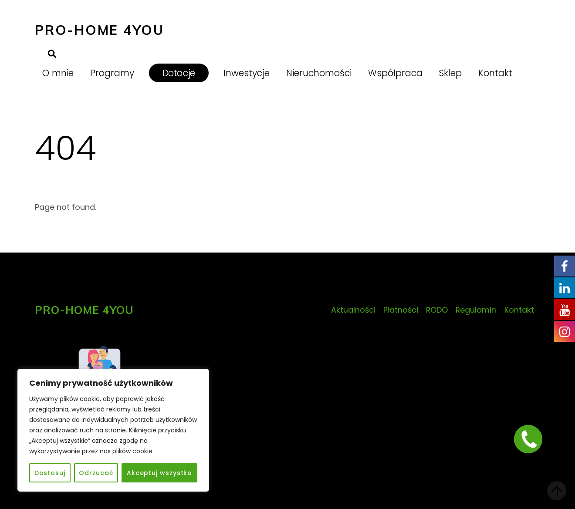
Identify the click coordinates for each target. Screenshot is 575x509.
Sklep (450, 73)
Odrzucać (96, 473)
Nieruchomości (319, 73)
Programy (112, 73)
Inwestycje (246, 73)
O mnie (58, 73)
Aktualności (353, 309)
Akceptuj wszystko (159, 473)
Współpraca (395, 73)
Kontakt (495, 73)
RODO (437, 309)
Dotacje (178, 73)
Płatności (400, 309)
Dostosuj (49, 473)
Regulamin (476, 309)
